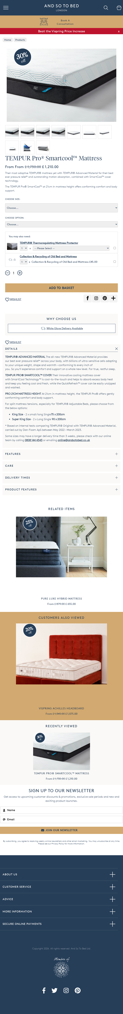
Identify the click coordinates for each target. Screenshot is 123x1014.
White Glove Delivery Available (65, 328)
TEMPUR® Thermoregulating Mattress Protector (49, 243)
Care (9, 465)
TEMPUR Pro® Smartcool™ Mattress (61, 773)
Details (11, 348)
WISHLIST (13, 300)
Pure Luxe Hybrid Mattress (61, 598)
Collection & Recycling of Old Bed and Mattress (48, 256)
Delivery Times (17, 477)
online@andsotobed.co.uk (74, 440)
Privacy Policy (58, 843)
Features (13, 454)
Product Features (21, 489)
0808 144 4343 (33, 440)
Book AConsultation (65, 22)
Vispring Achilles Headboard (61, 708)
